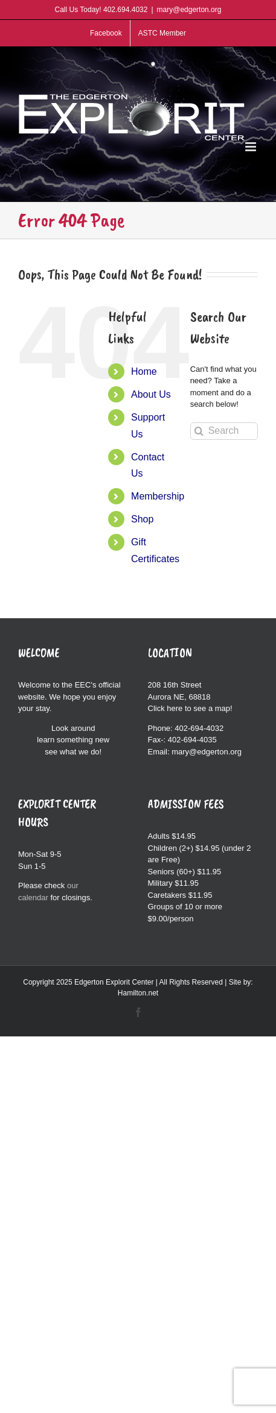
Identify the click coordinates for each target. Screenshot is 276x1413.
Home (144, 371)
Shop (142, 519)
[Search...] (224, 431)
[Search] (199, 431)
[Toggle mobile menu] (251, 146)
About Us (151, 394)
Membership (157, 496)
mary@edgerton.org (189, 9)
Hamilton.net (138, 993)
